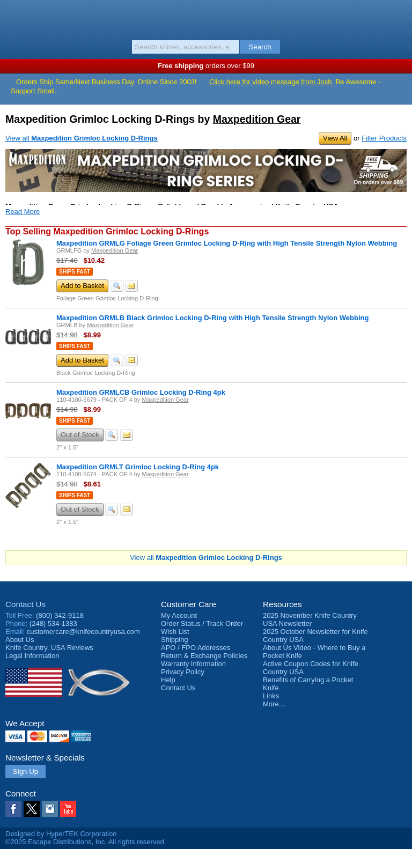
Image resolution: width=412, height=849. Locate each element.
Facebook (13, 809)
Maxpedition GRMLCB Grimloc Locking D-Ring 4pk (140, 392)
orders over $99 (206, 66)
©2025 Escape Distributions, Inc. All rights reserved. (85, 842)
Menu (13, 17)
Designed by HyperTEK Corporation (60, 834)
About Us (19, 640)
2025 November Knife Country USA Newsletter (310, 619)
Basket (398, 17)
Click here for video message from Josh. (271, 82)
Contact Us (25, 604)
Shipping (174, 640)
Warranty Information (193, 664)
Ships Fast (74, 272)
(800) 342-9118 (60, 615)
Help (168, 680)
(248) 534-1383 (53, 623)
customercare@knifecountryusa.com (83, 631)
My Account (179, 615)
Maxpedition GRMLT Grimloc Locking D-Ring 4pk (137, 467)
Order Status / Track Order (202, 623)
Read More (22, 212)
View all (81, 138)
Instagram (50, 809)
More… (274, 704)
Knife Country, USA (206, 18)
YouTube (68, 809)
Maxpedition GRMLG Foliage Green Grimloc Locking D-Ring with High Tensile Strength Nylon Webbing (226, 243)
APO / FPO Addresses (195, 648)
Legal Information (32, 656)
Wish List (175, 631)
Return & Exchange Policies (204, 656)
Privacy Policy (182, 672)
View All (335, 138)
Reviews (49, 648)
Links (271, 696)
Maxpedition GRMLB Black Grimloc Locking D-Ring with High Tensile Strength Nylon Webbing (212, 318)
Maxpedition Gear (257, 119)
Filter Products (384, 138)
